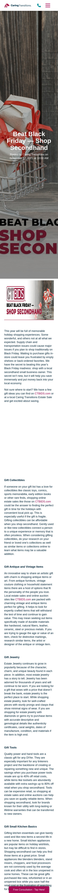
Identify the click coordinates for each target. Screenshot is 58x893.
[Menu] (47, 5)
